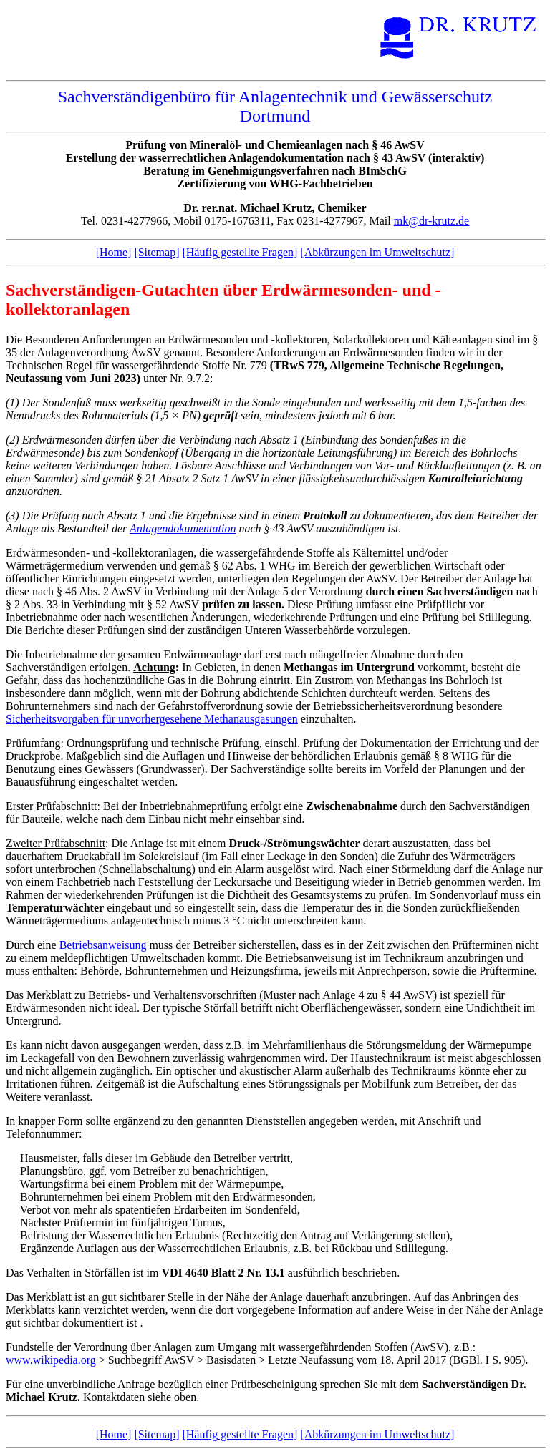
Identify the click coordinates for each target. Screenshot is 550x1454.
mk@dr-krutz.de (432, 221)
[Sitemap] (156, 252)
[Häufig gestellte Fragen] (239, 252)
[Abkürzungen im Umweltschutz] (377, 252)
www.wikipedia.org (51, 1360)
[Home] (114, 252)
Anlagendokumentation (183, 528)
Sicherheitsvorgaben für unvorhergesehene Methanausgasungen (152, 719)
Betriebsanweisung (103, 945)
